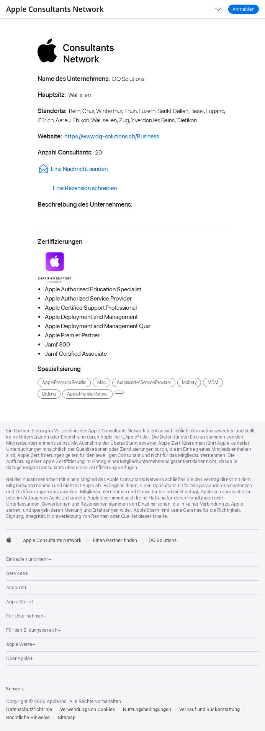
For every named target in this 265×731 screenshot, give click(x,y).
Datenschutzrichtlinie (29, 709)
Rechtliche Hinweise (28, 717)
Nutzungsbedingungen (147, 709)
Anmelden (243, 9)
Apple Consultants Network (55, 9)
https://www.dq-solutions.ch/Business (111, 136)
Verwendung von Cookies (87, 709)
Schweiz (15, 689)
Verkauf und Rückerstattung (209, 709)
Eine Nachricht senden (73, 169)
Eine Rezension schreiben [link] (77, 188)
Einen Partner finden (115, 540)
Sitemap (66, 717)
